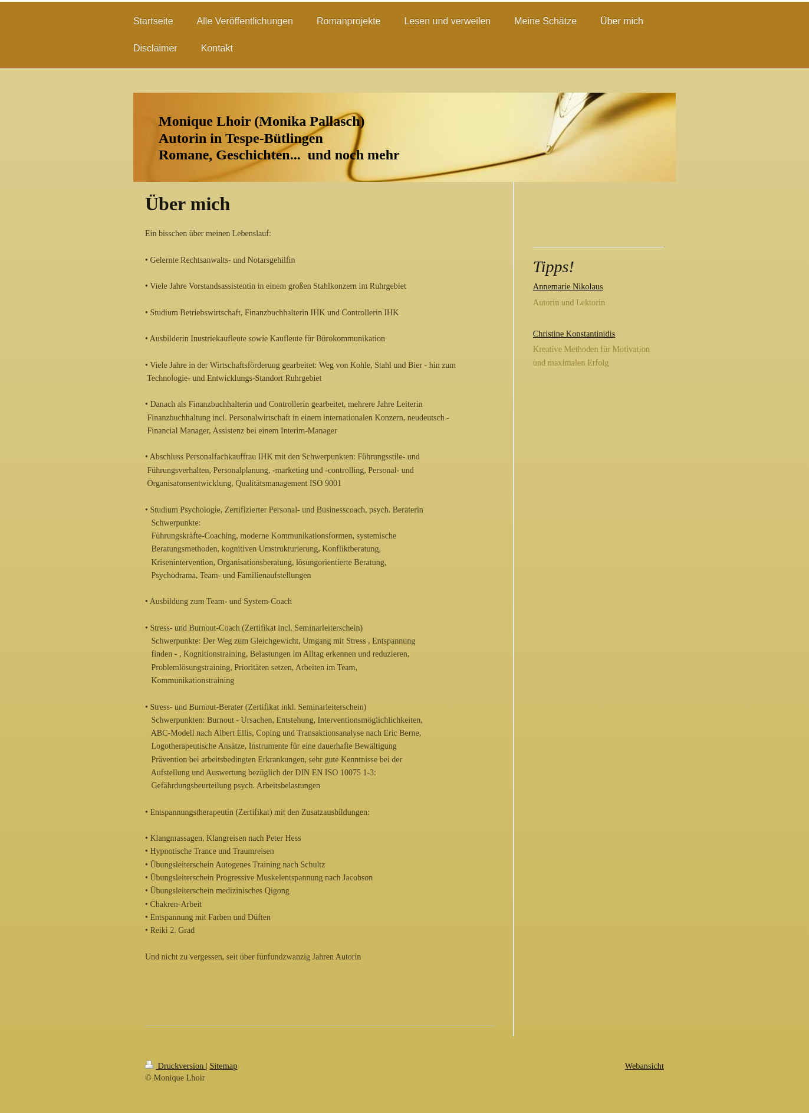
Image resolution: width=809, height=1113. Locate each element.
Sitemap (223, 1065)
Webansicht (644, 1065)
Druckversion (175, 1065)
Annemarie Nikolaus (568, 286)
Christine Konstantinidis (574, 333)
